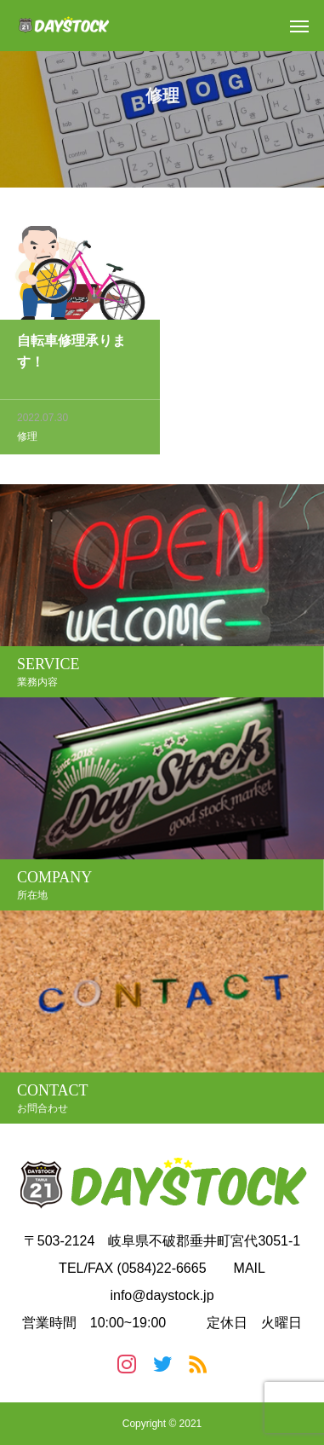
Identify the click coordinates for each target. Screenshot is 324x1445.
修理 (27, 438)
